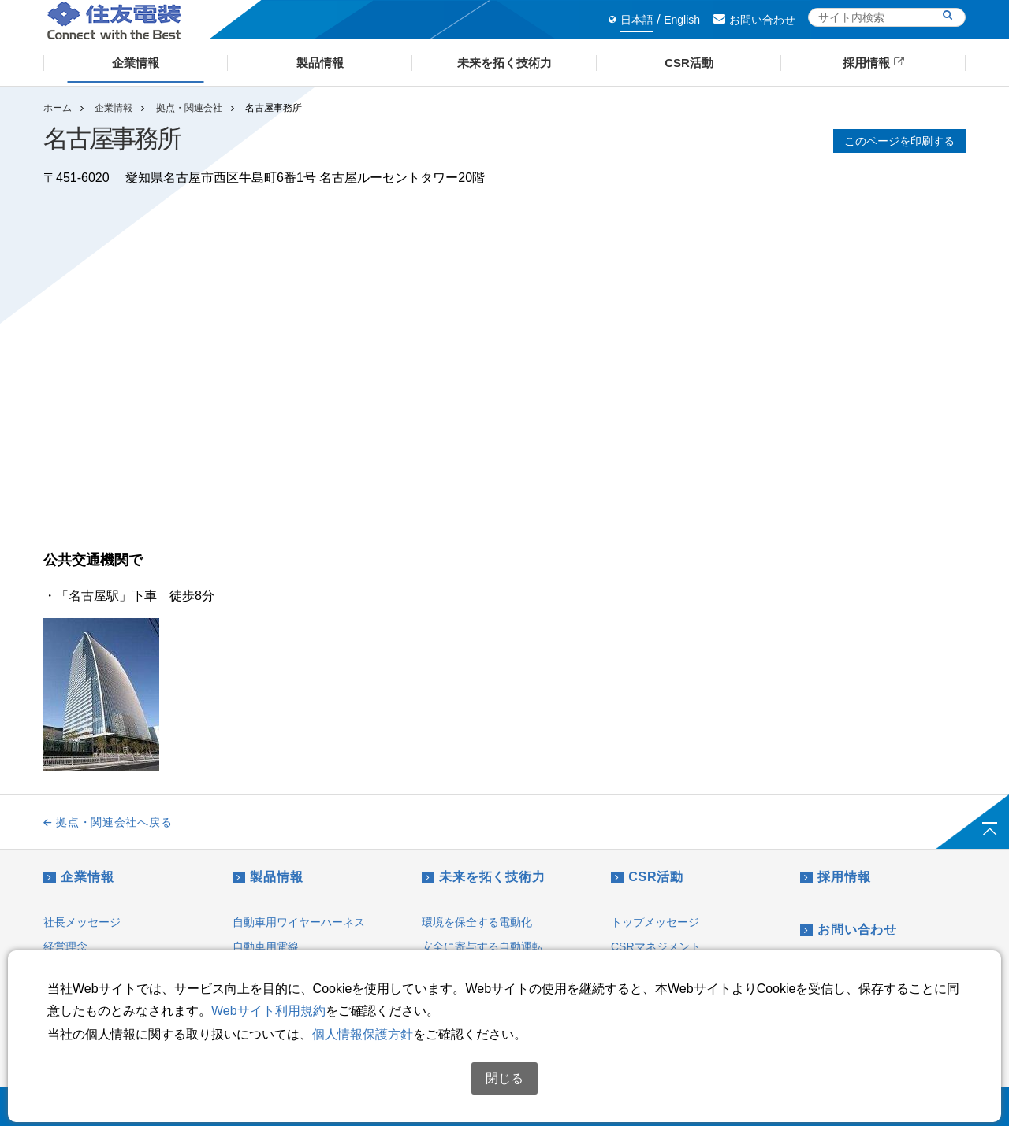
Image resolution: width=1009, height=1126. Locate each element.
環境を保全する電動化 (477, 922)
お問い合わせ (754, 19)
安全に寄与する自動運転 (482, 946)
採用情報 (835, 876)
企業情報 (113, 107)
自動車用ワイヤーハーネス (299, 922)
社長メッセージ (82, 922)
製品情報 (268, 876)
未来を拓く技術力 (483, 876)
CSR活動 (647, 876)
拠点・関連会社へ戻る (107, 822)
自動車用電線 (266, 946)
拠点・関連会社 (189, 107)
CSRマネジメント (656, 946)
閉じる (504, 1078)
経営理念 (65, 946)
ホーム (57, 107)
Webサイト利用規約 (268, 1010)
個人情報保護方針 (362, 1034)
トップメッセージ (655, 922)
